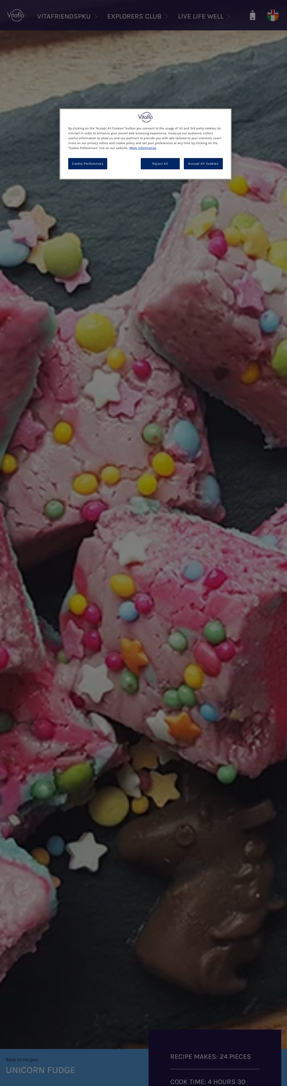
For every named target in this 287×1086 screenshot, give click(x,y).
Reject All (160, 164)
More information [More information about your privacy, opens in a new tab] (142, 148)
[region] (146, 144)
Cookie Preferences (87, 164)
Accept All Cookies (203, 164)
